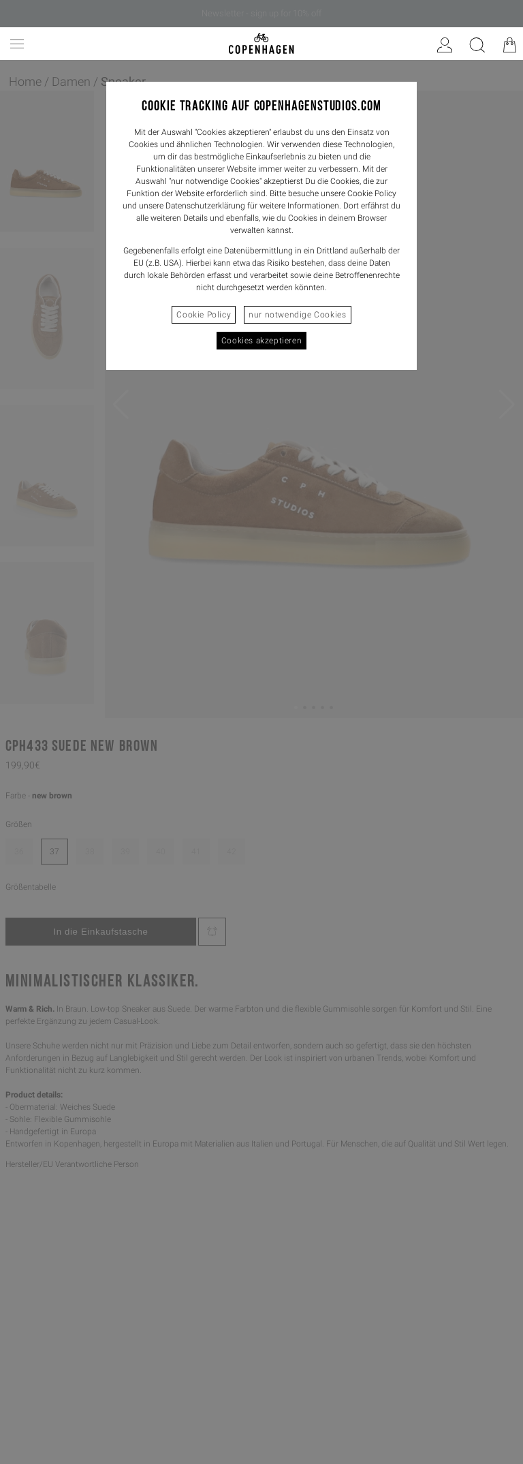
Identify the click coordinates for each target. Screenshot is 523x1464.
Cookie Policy (203, 315)
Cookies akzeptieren (261, 340)
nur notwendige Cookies (297, 315)
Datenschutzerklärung (205, 206)
